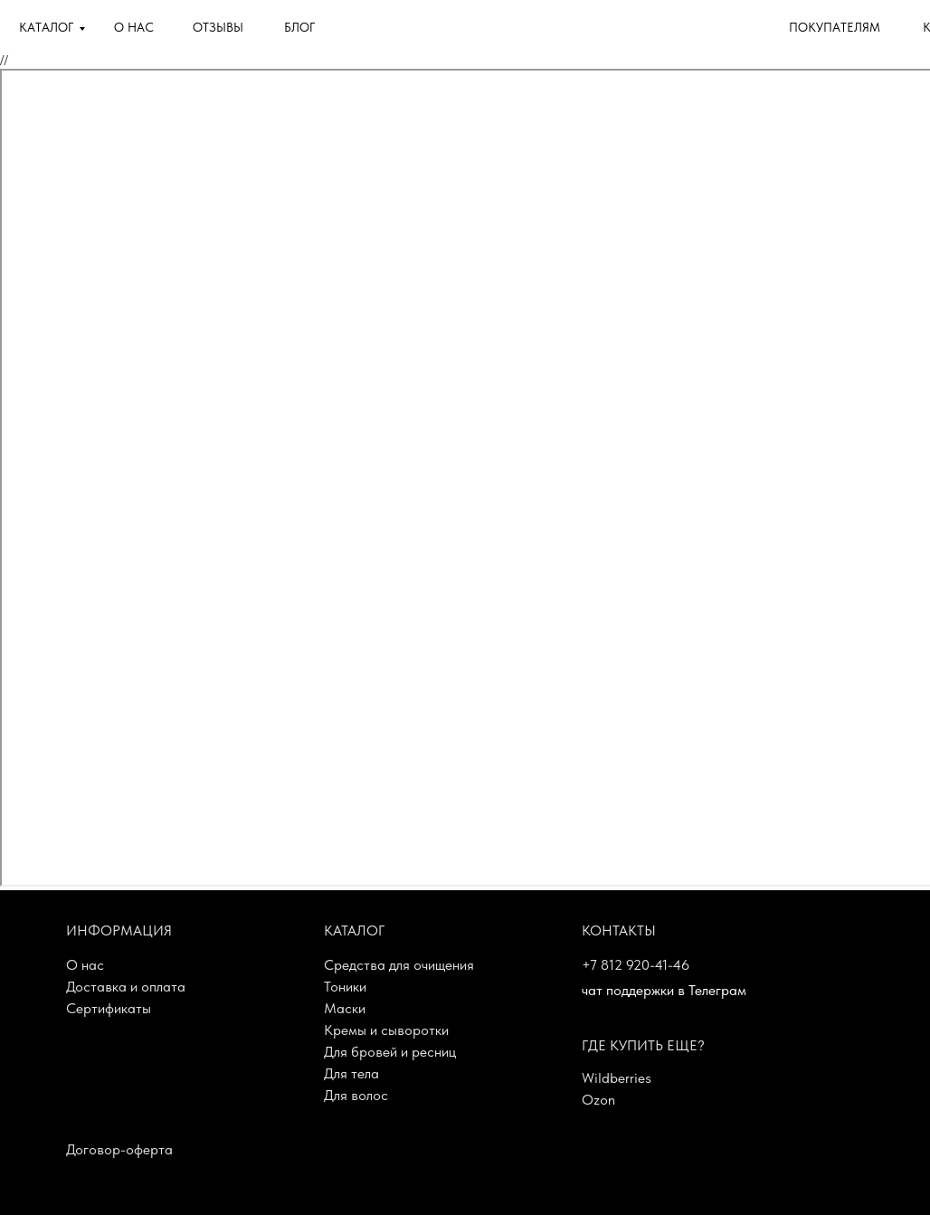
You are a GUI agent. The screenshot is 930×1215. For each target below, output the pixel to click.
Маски (344, 1008)
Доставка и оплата (125, 986)
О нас (85, 964)
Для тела (351, 1073)
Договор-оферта (119, 1149)
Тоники (345, 986)
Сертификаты (108, 1008)
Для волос (356, 1095)
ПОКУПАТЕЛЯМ (834, 27)
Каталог (354, 930)
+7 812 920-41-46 (635, 964)
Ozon (598, 1099)
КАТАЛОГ (46, 27)
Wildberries (616, 1078)
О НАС (134, 27)
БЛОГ (299, 27)
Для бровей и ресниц (390, 1051)
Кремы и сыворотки (386, 1030)
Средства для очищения (399, 964)
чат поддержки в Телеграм (664, 990)
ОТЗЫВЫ (218, 27)
